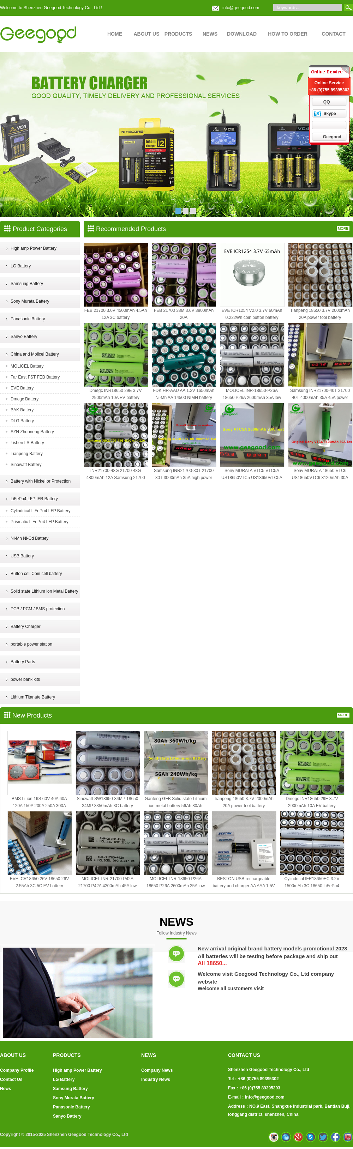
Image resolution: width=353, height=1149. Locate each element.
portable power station (31, 644)
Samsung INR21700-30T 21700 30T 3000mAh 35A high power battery (184, 477)
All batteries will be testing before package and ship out (268, 956)
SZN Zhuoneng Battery (32, 431)
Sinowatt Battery (26, 464)
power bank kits (25, 679)
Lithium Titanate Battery (33, 697)
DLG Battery (22, 420)
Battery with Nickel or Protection (41, 481)
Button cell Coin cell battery (36, 573)
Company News (157, 1070)
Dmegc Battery (24, 399)
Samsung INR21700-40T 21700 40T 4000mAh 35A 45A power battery (320, 397)
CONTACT (333, 34)
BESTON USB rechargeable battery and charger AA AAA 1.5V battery (244, 885)
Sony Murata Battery (30, 301)
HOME (114, 34)
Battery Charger (26, 626)
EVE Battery (22, 388)
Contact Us (11, 1079)
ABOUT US (146, 34)
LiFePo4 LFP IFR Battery (34, 498)
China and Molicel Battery (35, 354)
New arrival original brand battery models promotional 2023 (272, 948)
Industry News (155, 1079)
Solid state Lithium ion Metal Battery (44, 591)
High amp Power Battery (33, 248)
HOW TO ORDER (287, 34)
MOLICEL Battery (27, 366)
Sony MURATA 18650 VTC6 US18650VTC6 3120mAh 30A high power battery (320, 477)
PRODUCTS (178, 34)
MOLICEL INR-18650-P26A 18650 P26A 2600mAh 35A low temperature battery (252, 397)
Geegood (332, 136)
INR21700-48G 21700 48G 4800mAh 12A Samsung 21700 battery (115, 477)
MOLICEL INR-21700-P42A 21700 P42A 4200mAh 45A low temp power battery (107, 885)
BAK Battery (22, 409)
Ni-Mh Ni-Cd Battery (29, 538)
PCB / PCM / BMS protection (38, 608)
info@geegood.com (240, 7)
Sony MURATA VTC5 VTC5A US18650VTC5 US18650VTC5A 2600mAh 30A (251, 477)
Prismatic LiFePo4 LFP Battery (39, 521)
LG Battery (21, 266)
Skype (329, 113)
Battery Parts (23, 661)
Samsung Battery (27, 283)
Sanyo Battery (24, 336)
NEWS (210, 34)
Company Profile (17, 1070)
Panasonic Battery (28, 318)
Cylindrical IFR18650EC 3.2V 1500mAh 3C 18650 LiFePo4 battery (311, 885)
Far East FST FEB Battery (35, 377)
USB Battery (22, 556)
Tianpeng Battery (27, 453)
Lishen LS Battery (27, 442)
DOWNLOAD (242, 34)
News (5, 1088)
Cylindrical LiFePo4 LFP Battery (41, 510)
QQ (326, 101)
